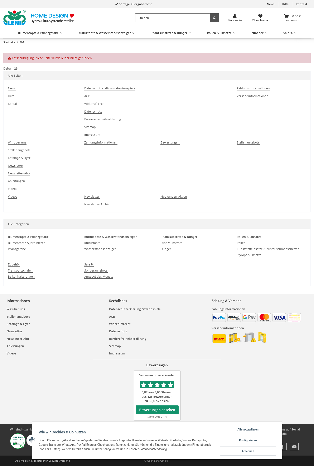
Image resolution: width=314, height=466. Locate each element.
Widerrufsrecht (95, 104)
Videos (12, 189)
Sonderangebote (95, 270)
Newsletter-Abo (19, 173)
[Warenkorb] (292, 17)
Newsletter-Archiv (96, 204)
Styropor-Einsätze (249, 255)
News (271, 4)
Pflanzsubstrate (171, 243)
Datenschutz (93, 111)
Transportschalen (20, 270)
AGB (87, 96)
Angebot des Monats (98, 276)
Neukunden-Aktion (174, 196)
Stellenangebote (19, 150)
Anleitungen (16, 181)
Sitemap (90, 127)
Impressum (92, 135)
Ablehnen (248, 451)
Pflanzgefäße (17, 249)
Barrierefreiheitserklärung (102, 119)
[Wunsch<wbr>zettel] (260, 17)
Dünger (166, 249)
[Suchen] (172, 17)
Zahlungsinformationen (253, 88)
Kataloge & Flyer (19, 158)
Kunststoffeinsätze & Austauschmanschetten (268, 249)
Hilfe (285, 4)
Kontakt (301, 4)
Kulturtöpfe (92, 243)
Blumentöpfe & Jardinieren (26, 243)
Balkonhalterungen (21, 276)
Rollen (241, 243)
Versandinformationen (252, 96)
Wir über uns (17, 142)
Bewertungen (170, 142)
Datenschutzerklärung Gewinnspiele (109, 88)
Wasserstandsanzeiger (100, 249)
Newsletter (15, 166)
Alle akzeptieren (248, 429)
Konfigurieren (248, 440)
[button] (235, 17)
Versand (65, 460)
